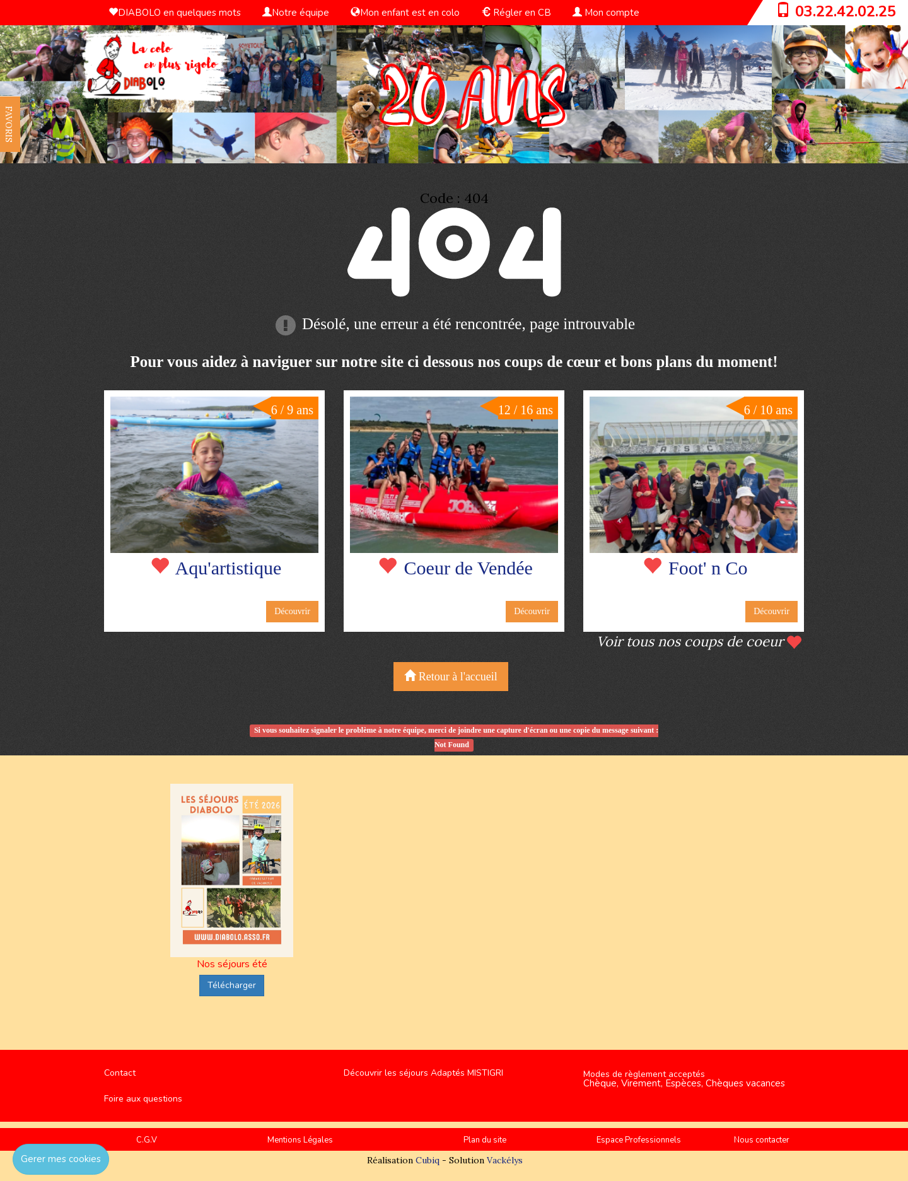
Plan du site (484, 1140)
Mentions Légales (300, 1140)
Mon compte (606, 12)
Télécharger (231, 985)
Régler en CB (516, 12)
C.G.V (146, 1140)
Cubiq (427, 1160)
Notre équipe (295, 12)
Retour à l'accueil (451, 676)
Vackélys (505, 1160)
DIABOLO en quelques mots (174, 12)
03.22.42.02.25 (845, 11)
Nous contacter (761, 1140)
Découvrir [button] (292, 611)
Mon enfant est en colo (405, 12)
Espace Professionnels (639, 1140)
